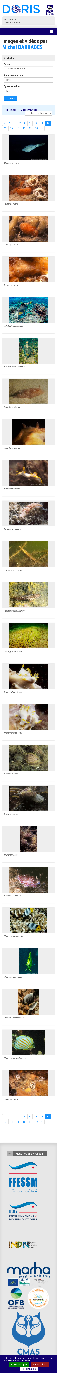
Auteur (7, 64)
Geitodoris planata (12, 407)
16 (24, 128)
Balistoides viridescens (14, 326)
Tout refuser (40, 1364)
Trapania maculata (12, 489)
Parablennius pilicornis (14, 611)
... (15, 123)
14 (11, 128)
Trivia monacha (11, 773)
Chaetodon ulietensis (13, 936)
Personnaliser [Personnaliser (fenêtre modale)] (29, 1368)
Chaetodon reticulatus (14, 1017)
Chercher (10, 98)
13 (5, 128)
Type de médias (12, 86)
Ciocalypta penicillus (13, 651)
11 (42, 123)
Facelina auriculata (12, 529)
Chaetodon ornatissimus (15, 1058)
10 (35, 123)
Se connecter (10, 19)
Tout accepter (19, 1364)
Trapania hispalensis (13, 692)
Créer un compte (12, 22)
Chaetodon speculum (13, 977)
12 (48, 123)
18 (36, 128)
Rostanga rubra (11, 204)
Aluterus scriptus (11, 163)
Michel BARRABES (22, 47)
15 (18, 128)
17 (30, 128)
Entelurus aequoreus (13, 570)
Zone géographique (14, 75)
